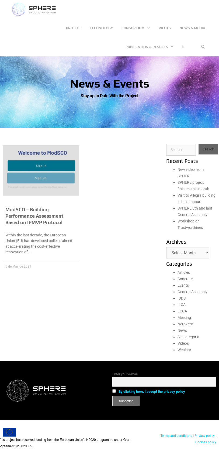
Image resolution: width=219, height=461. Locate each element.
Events (183, 285)
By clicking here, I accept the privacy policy (152, 392)
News (182, 330)
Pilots (165, 28)
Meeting (184, 317)
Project (73, 28)
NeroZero (185, 324)
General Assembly (192, 292)
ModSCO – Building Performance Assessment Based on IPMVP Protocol (34, 216)
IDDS (182, 298)
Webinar (184, 350)
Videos (183, 343)
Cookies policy (205, 442)
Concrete (185, 279)
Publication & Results (152, 47)
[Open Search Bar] (203, 47)
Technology (101, 28)
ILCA (182, 304)
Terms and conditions (176, 436)
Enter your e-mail (125, 374)
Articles (184, 272)
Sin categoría (188, 337)
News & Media (192, 28)
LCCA (182, 311)
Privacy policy (204, 436)
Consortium (137, 28)
